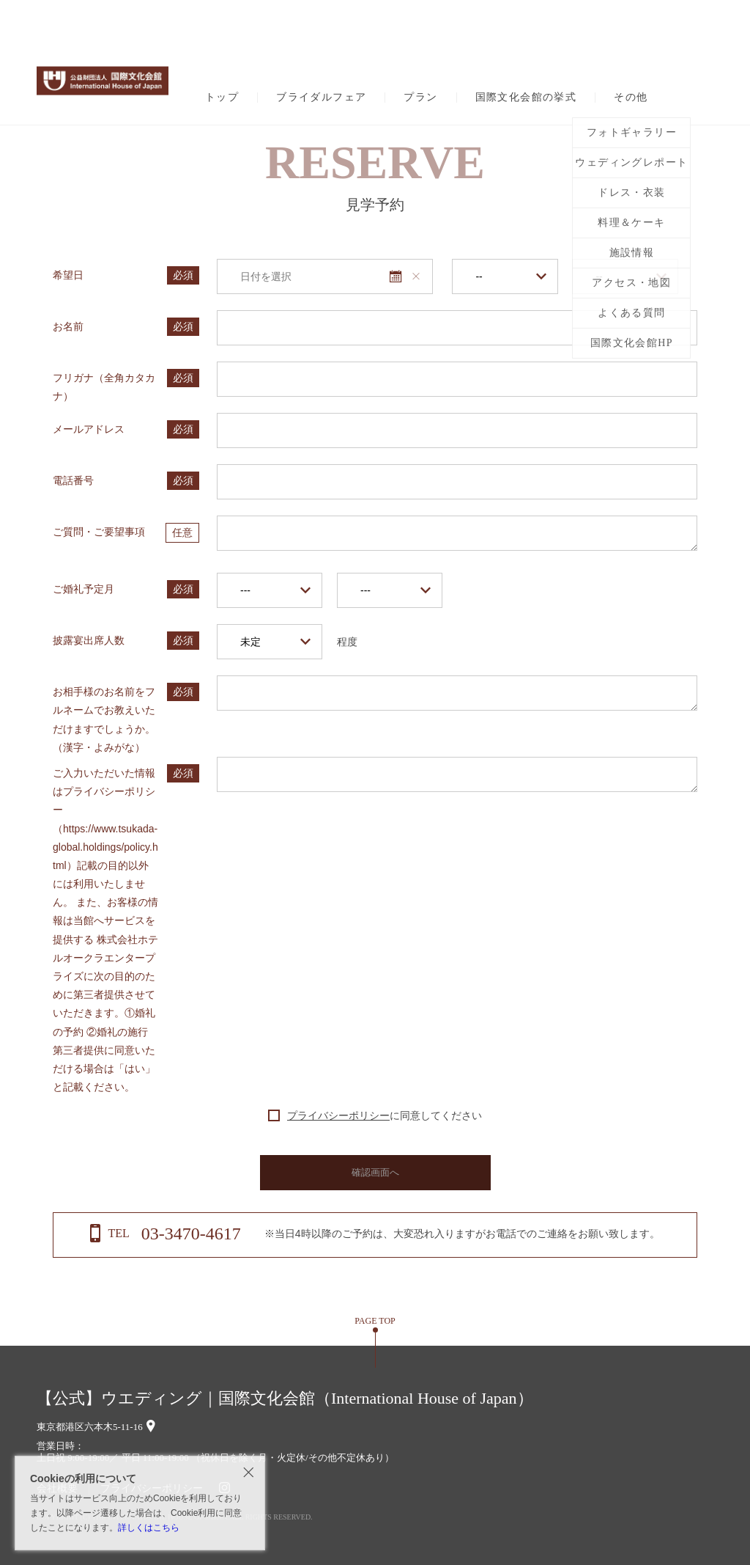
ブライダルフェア (321, 97)
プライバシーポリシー (338, 1115)
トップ (222, 97)
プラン (420, 97)
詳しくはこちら (148, 1527)
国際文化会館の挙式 (526, 97)
